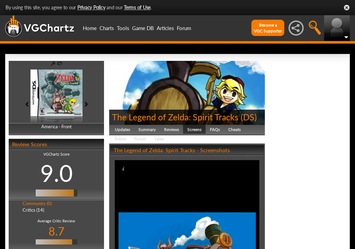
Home (90, 28)
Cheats (234, 129)
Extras (120, 138)
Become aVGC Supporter (268, 28)
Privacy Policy (91, 7)
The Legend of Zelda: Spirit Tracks (175, 117)
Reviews (171, 129)
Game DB (143, 28)
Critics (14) (33, 210)
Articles (165, 28)
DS (248, 117)
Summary (147, 129)
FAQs (215, 129)
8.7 (56, 231)
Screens (194, 129)
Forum (184, 28)
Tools (123, 28)
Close (346, 7)
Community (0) (37, 203)
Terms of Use (137, 7)
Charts (106, 28)
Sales (159, 138)
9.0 (56, 173)
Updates (122, 129)
